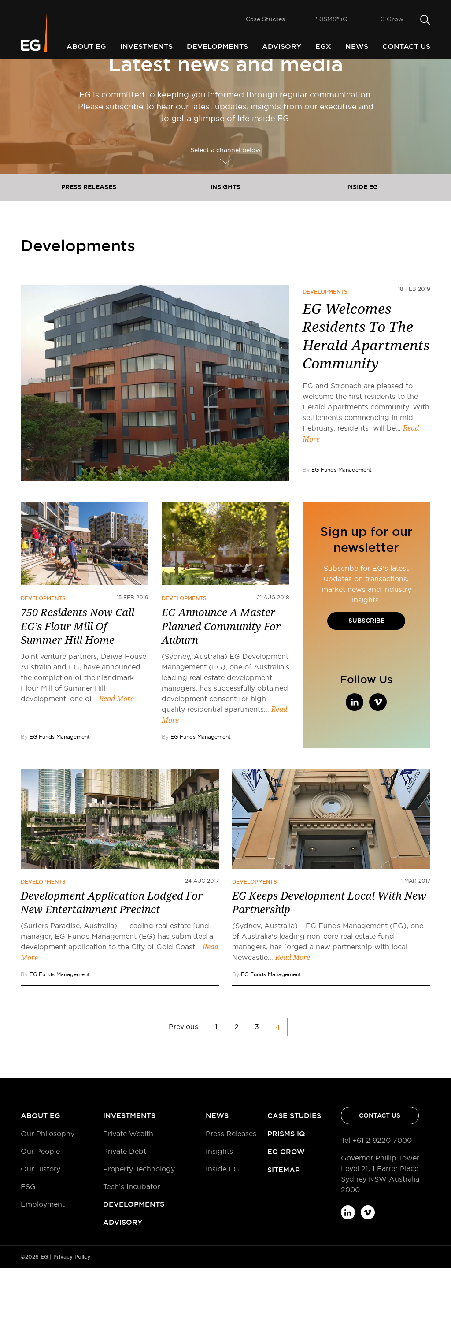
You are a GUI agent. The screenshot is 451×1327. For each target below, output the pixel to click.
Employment (43, 1263)
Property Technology (139, 1227)
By (337, 528)
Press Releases (231, 1192)
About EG (86, 46)
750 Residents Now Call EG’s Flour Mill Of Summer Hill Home (77, 685)
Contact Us (406, 46)
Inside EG (362, 246)
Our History (40, 1227)
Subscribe (366, 680)
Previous (183, 1085)
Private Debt (124, 1210)
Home (30, 74)
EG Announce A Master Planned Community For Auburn (221, 685)
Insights (225, 246)
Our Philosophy (47, 1192)
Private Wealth (128, 1192)
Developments (217, 46)
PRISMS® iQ (330, 22)
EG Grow (389, 22)
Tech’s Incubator (131, 1245)
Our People (40, 1210)
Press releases (88, 246)
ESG (28, 1245)
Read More (116, 758)
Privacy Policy (71, 1316)
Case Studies (265, 22)
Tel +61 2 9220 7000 (376, 1199)
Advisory (281, 46)
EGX (323, 46)
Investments (146, 46)
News (356, 46)
